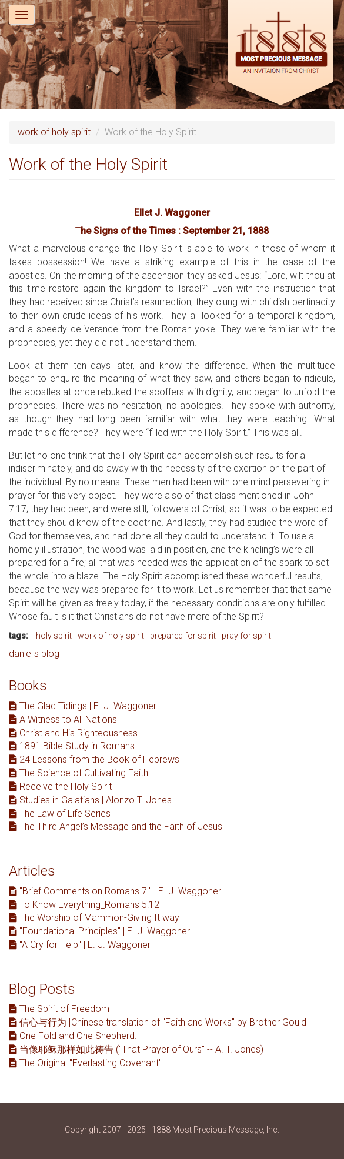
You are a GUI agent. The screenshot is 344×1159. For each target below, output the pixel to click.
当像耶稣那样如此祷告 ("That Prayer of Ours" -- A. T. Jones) (136, 1049)
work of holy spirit (54, 132)
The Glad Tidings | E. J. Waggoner (82, 706)
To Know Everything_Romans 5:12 (84, 904)
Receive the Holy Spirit (60, 786)
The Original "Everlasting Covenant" (85, 1062)
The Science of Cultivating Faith (78, 773)
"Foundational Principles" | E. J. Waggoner (99, 931)
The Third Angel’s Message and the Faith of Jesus (115, 826)
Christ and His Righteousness (73, 733)
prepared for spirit (183, 635)
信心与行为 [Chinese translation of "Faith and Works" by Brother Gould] (159, 1022)
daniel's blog (34, 653)
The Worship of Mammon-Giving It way (94, 917)
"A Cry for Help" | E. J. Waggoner (80, 944)
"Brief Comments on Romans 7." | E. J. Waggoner (115, 891)
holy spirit (54, 635)
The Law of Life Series (60, 813)
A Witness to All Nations (63, 719)
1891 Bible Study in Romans (72, 745)
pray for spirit (246, 635)
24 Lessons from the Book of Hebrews (94, 759)
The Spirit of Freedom (59, 1008)
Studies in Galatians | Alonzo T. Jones (90, 800)
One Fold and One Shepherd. (73, 1035)
